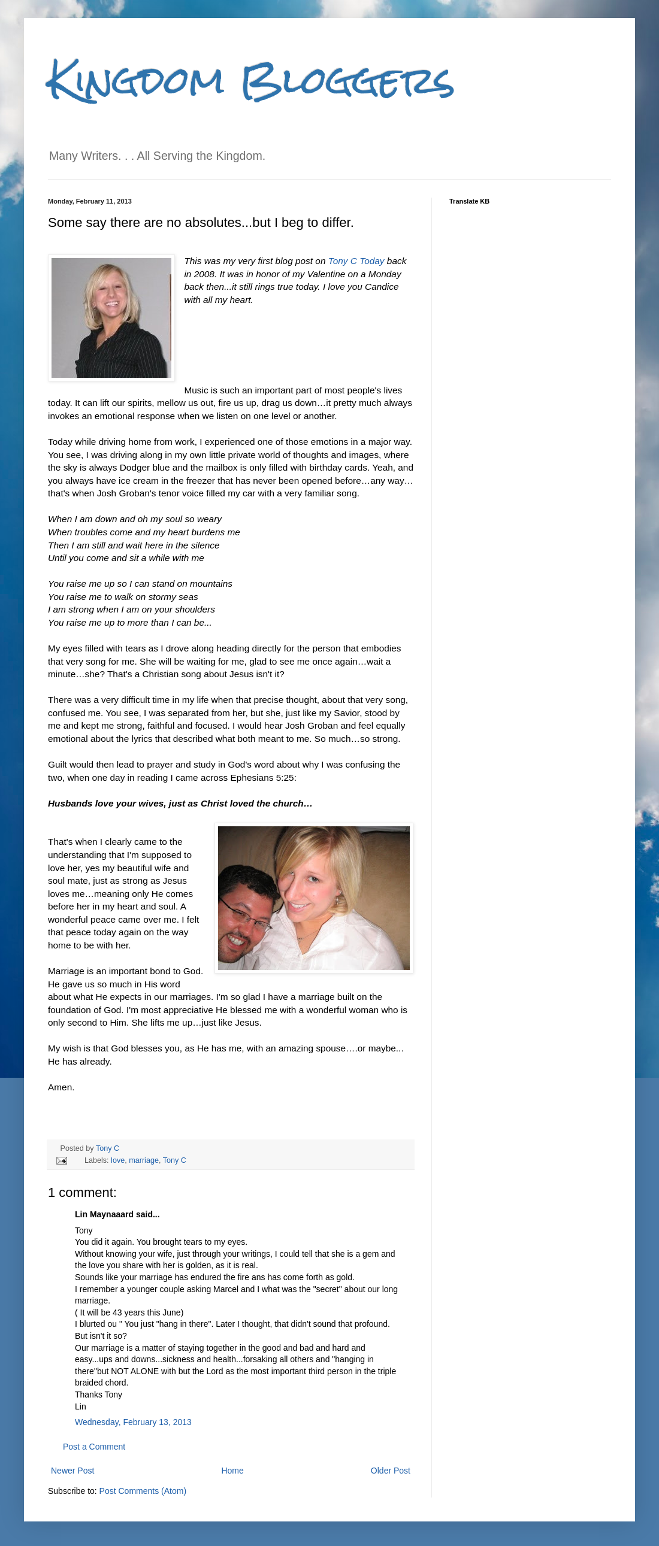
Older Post (390, 1470)
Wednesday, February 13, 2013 (133, 1422)
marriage (144, 1160)
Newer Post (72, 1470)
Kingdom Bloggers (251, 80)
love (118, 1160)
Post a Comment (94, 1446)
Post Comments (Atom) (142, 1491)
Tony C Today (356, 261)
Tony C (107, 1148)
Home (232, 1470)
